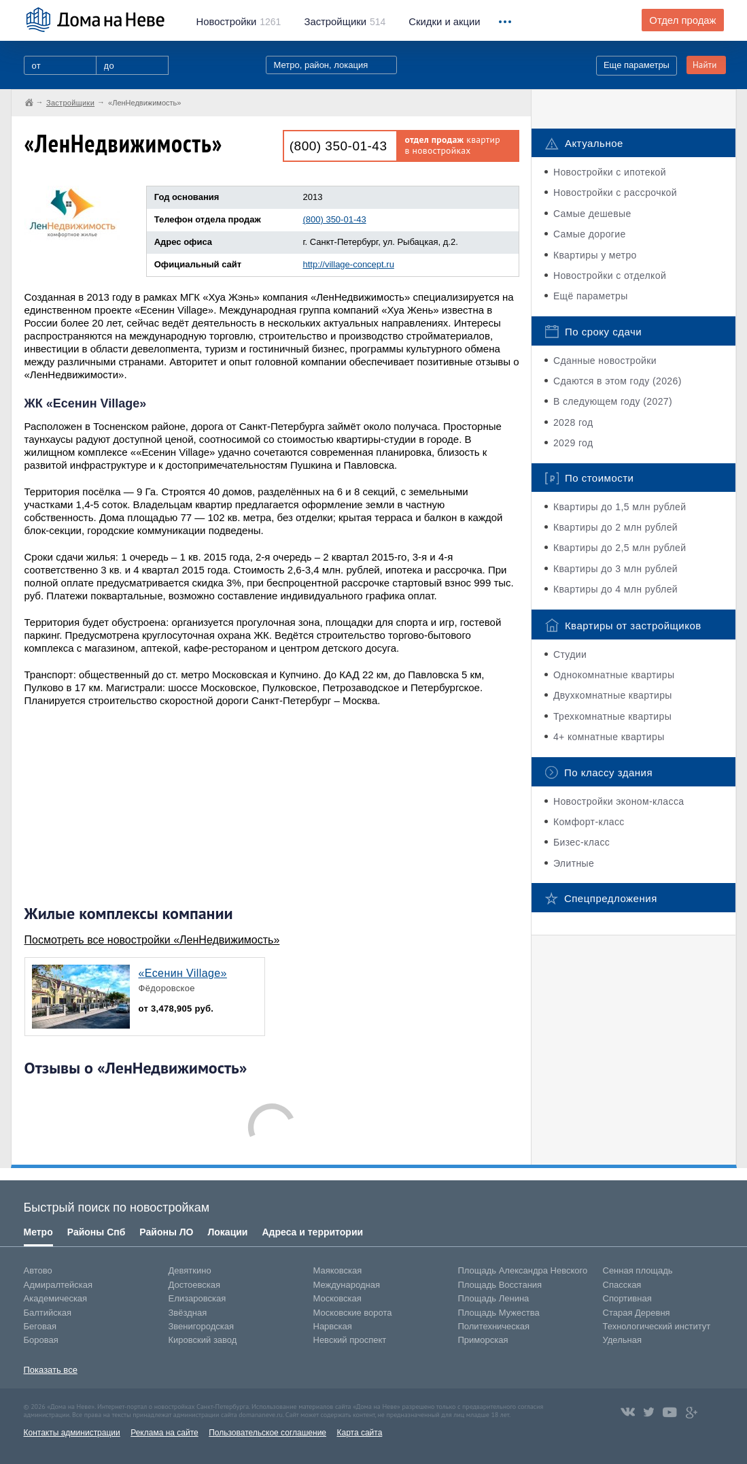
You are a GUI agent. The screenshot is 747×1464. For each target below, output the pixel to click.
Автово (38, 1270)
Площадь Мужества (499, 1313)
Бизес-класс (581, 842)
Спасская (622, 1285)
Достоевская (194, 1285)
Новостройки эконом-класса (618, 801)
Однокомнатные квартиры (614, 674)
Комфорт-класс (589, 821)
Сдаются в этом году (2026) (617, 381)
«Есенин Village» (183, 973)
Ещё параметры (590, 295)
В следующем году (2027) (612, 401)
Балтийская (48, 1313)
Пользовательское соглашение (267, 1432)
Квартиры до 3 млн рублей (615, 568)
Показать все (50, 1370)
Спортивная (627, 1298)
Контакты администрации (72, 1432)
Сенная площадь (638, 1270)
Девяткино (190, 1270)
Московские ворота (352, 1313)
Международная (346, 1285)
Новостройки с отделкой (609, 275)
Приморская (483, 1340)
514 (344, 21)
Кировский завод (203, 1340)
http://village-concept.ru (348, 264)
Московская (337, 1298)
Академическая (56, 1298)
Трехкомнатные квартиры (612, 716)
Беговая (40, 1326)
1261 (238, 21)
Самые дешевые (592, 213)
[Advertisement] (126, 805)
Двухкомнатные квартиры (612, 695)
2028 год (573, 422)
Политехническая (494, 1326)
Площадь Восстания (500, 1285)
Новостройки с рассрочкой (615, 192)
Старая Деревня (636, 1313)
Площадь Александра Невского (523, 1270)
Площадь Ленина (493, 1298)
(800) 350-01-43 (338, 146)
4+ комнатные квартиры (609, 736)
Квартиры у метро (595, 255)
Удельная (622, 1340)
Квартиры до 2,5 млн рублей (620, 547)
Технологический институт (657, 1326)
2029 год (573, 442)
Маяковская (337, 1270)
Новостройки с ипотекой (609, 172)
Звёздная (188, 1313)
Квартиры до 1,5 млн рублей (620, 506)
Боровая (41, 1340)
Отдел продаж (682, 20)
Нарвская (332, 1326)
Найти (705, 65)
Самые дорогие (589, 234)
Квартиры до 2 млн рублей (615, 527)
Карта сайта (359, 1432)
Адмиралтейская (58, 1285)
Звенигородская (201, 1326)
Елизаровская (197, 1298)
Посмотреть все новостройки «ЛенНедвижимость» (152, 940)
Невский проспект (350, 1340)
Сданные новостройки (605, 360)
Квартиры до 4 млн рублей (615, 589)
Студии (570, 654)
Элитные (573, 863)
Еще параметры (637, 65)
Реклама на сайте (164, 1432)
